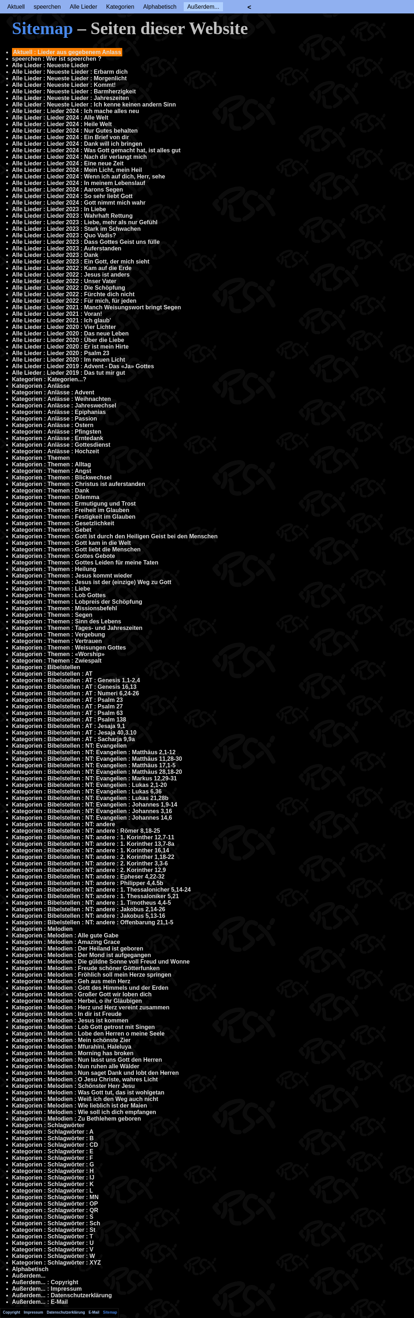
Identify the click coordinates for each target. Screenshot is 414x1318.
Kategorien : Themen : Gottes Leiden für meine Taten (85, 562)
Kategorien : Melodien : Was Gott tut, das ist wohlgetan (88, 1092)
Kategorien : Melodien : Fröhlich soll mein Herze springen (91, 975)
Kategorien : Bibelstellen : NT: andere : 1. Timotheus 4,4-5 (91, 903)
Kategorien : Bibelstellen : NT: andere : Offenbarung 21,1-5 (93, 922)
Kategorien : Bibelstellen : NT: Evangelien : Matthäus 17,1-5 (94, 765)
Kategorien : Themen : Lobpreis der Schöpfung (77, 602)
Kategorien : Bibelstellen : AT (52, 674)
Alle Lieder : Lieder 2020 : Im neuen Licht (68, 360)
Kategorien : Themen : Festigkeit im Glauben (74, 517)
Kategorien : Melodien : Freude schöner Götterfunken (86, 968)
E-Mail (94, 1312)
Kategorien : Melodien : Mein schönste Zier (71, 1040)
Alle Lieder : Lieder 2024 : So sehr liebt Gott (72, 196)
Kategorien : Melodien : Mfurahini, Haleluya (71, 1047)
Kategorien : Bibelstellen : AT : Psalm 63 (67, 713)
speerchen (47, 7)
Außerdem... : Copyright (45, 1282)
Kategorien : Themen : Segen (52, 615)
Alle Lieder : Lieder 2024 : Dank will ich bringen (77, 144)
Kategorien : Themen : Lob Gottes (59, 595)
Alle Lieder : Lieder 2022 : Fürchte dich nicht (73, 294)
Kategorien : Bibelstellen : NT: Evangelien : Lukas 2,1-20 (89, 785)
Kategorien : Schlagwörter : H (53, 1171)
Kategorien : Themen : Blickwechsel (62, 477)
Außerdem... (203, 7)
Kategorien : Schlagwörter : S (52, 1217)
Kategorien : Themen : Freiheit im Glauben (71, 510)
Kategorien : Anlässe (41, 386)
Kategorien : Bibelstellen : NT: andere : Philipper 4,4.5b (87, 883)
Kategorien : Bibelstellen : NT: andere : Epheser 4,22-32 (88, 876)
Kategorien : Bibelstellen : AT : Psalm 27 (67, 706)
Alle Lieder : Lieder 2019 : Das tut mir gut (68, 373)
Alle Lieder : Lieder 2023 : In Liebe (59, 209)
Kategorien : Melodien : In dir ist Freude (67, 1014)
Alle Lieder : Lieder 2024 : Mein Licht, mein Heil (77, 170)
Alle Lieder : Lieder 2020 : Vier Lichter (64, 327)
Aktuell (16, 7)
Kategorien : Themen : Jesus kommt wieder (72, 575)
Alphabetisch (160, 7)
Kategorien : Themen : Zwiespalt (56, 661)
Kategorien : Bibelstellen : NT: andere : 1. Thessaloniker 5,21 (95, 896)
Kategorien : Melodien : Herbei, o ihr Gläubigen (77, 1001)
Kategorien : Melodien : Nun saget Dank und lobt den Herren (95, 1073)
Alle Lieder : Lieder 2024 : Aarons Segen (67, 189)
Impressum (33, 1312)
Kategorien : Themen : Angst (51, 471)
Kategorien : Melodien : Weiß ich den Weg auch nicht (85, 1099)
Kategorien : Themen (41, 458)
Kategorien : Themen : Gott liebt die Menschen (76, 549)
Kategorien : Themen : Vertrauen (57, 641)
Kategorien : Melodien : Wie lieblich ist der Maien (79, 1105)
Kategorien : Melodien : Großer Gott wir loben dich (82, 994)
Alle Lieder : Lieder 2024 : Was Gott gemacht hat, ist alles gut (96, 150)
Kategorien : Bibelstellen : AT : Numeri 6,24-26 (75, 693)
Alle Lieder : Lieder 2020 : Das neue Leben (70, 333)
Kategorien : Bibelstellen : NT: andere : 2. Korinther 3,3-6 (90, 863)
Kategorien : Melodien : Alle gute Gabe (65, 935)
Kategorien (120, 7)
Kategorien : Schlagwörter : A (52, 1132)
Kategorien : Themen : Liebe (51, 589)
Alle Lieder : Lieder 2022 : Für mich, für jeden (74, 301)
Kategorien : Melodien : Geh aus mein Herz (71, 981)
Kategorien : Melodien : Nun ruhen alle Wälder (75, 1066)
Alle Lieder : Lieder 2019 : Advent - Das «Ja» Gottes (83, 366)
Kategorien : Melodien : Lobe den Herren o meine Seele (88, 1033)
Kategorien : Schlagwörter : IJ (53, 1177)
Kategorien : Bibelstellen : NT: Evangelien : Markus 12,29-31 (94, 778)
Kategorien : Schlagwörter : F (52, 1158)
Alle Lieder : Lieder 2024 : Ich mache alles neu (75, 111)
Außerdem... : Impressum (47, 1289)
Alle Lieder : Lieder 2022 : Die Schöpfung (68, 288)
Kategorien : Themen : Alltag (51, 464)
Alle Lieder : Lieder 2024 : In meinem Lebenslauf (78, 183)
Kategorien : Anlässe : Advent (53, 392)
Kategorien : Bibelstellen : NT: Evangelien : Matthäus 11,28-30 (97, 759)
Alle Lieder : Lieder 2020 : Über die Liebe (68, 340)
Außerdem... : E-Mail (40, 1302)
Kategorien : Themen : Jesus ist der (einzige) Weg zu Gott (91, 582)
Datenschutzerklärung (66, 1312)
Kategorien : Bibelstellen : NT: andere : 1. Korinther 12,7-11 (93, 837)
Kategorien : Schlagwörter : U (53, 1243)
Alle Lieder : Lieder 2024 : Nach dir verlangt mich (79, 157)
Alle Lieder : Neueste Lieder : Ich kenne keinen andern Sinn (94, 104)
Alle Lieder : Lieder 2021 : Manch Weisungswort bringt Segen (96, 307)
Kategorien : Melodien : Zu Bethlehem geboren (76, 1119)
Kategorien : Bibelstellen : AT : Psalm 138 (69, 719)
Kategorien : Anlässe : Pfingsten (56, 432)
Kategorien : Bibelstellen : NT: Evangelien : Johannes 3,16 (92, 811)
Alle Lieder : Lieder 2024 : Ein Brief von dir (70, 137)
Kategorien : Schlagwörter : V (52, 1249)
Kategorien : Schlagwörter (48, 1125)
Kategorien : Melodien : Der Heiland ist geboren (77, 948)
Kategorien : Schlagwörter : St (53, 1230)
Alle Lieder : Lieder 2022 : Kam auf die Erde (72, 268)
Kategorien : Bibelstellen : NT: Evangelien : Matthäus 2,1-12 (94, 752)
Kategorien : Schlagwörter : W (53, 1256)
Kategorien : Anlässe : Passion (54, 418)
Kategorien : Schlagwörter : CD (55, 1145)
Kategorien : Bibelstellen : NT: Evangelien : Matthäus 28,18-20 (97, 772)
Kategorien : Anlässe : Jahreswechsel (64, 405)
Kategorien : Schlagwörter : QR (55, 1210)
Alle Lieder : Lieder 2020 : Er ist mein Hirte (70, 346)
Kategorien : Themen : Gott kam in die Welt (71, 543)
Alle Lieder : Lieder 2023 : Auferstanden (67, 248)
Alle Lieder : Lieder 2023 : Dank (55, 255)
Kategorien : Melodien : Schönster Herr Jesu (73, 1086)
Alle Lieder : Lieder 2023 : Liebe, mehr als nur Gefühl (85, 222)
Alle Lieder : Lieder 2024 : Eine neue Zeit (68, 163)
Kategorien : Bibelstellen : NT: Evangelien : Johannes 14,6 (92, 818)
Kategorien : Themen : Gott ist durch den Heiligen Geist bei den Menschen (115, 536)
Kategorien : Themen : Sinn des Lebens (67, 621)
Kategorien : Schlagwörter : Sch (56, 1223)
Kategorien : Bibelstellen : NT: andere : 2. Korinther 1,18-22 (93, 857)
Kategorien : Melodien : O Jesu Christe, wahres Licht (85, 1079)
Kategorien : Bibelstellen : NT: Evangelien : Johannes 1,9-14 (94, 804)
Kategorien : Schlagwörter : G (53, 1164)
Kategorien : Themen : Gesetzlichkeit (63, 523)
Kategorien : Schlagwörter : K (53, 1184)
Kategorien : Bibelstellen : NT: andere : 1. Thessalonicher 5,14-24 (101, 890)
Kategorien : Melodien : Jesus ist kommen (70, 1020)
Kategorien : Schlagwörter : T (52, 1236)
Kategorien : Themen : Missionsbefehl (64, 608)
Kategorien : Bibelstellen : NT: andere (63, 824)
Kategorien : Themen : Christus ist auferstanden (78, 484)
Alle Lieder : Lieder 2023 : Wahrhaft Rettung (72, 216)
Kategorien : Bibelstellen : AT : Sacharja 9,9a (73, 739)
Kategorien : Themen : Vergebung (58, 634)
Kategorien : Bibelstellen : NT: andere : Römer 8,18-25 (86, 831)
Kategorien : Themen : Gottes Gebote (63, 556)
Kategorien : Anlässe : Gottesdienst (61, 445)
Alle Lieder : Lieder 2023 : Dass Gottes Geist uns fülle (86, 242)
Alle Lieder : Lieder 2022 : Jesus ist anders (71, 275)
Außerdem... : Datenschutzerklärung (62, 1295)
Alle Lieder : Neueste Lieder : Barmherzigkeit (74, 91)
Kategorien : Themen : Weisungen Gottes (69, 647)
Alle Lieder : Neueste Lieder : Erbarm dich (70, 72)
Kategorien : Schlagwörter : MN (55, 1197)
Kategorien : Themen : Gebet (52, 530)
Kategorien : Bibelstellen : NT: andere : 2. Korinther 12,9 (89, 870)
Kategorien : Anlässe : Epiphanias (59, 412)
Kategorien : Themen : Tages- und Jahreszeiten (77, 628)
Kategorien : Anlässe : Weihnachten (61, 399)
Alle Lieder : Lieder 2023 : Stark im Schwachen (76, 229)
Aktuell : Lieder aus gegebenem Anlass (67, 52)
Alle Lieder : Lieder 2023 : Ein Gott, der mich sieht (81, 261)
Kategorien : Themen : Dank (50, 490)
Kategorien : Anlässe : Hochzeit (55, 451)
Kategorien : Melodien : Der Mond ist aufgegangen (81, 955)
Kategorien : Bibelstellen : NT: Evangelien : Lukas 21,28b (90, 798)
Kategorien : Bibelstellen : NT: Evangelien (69, 746)
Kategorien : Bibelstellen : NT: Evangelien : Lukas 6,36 (87, 791)
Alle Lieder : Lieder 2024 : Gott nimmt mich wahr (79, 203)
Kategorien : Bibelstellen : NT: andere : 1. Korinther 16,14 (90, 850)
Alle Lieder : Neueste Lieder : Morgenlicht (69, 78)
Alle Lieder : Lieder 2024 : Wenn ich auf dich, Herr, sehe (88, 176)
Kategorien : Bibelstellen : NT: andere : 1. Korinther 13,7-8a (93, 844)
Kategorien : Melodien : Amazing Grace (66, 942)
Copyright (11, 1312)
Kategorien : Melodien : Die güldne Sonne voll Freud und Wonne (101, 962)
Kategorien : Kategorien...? (49, 379)
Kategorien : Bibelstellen (46, 667)
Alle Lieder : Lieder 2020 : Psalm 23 (61, 353)
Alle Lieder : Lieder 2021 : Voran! (57, 314)
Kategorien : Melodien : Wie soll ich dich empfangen (84, 1112)
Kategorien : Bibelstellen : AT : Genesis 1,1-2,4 (76, 680)
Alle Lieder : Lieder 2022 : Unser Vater (64, 281)
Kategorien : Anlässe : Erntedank (57, 438)
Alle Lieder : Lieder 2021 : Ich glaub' (61, 320)
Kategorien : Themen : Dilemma (55, 497)
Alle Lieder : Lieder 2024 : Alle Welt (60, 117)
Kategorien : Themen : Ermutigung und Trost (74, 504)
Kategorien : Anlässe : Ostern (52, 425)
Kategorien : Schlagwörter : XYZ (56, 1262)
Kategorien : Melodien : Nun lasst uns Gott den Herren (87, 1060)
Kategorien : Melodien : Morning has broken (73, 1053)
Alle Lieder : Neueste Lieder (50, 65)
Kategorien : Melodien (42, 929)
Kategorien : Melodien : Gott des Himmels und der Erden (90, 988)
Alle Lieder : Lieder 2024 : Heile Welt (62, 124)
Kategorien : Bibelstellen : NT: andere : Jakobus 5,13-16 (88, 916)
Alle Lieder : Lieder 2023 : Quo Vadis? (64, 235)
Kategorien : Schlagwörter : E (52, 1151)
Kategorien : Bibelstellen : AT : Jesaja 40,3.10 (74, 733)
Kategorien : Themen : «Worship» (58, 654)
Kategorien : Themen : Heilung (54, 569)
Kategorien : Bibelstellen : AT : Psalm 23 (67, 700)
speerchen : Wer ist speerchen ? (56, 59)
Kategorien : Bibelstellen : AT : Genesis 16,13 (74, 687)
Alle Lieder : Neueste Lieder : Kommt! (64, 85)
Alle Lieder (83, 7)
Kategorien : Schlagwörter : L (52, 1191)
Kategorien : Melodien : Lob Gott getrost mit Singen (83, 1027)
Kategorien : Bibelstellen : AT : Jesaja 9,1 (68, 726)
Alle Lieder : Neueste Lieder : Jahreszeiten (70, 98)
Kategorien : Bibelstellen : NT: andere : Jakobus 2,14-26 (88, 909)
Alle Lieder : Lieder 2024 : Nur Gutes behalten (75, 131)
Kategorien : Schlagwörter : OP (55, 1204)
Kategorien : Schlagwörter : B (53, 1138)
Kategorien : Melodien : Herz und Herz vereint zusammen (91, 1007)
